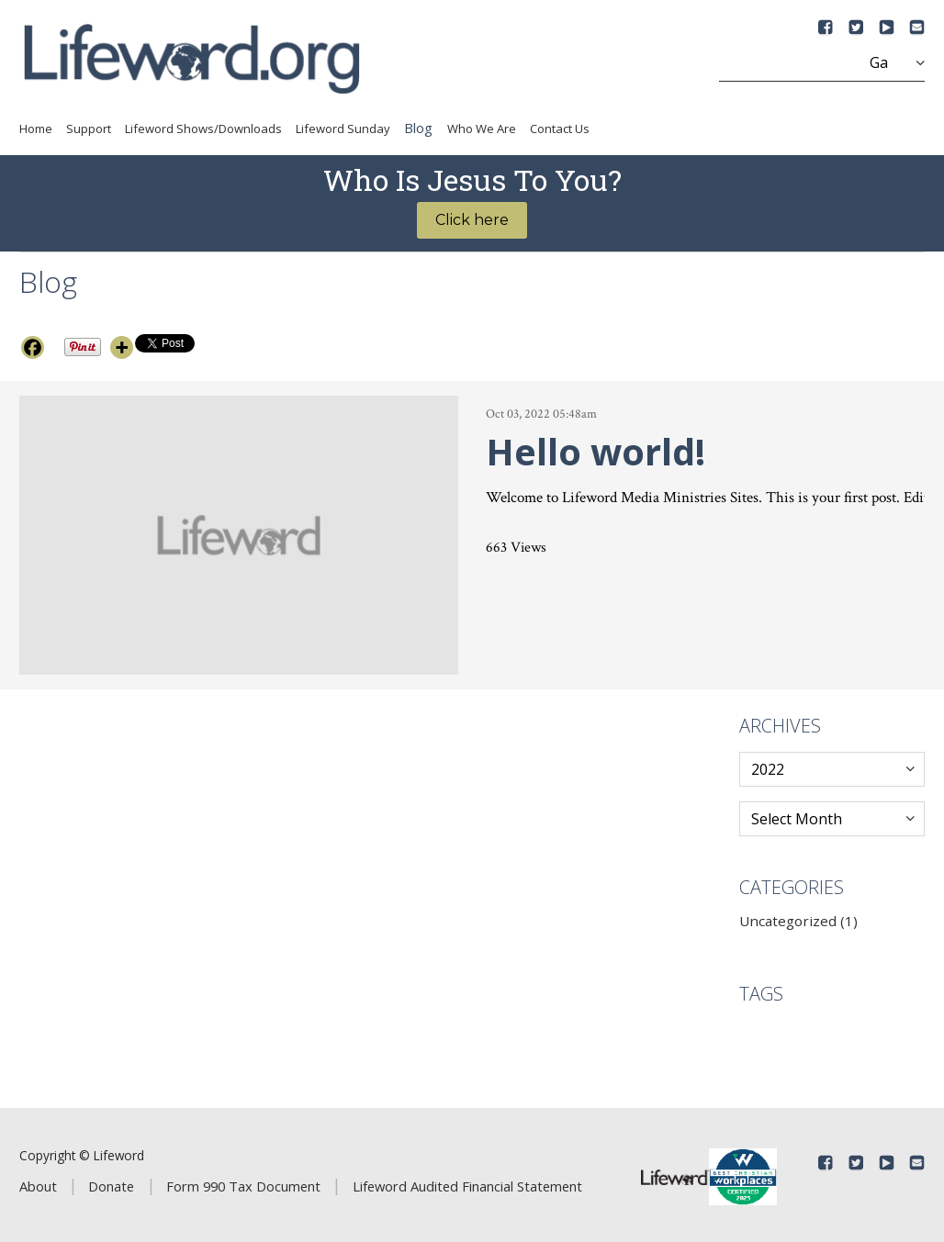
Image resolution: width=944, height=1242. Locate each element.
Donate (111, 1186)
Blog (418, 127)
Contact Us (560, 128)
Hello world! (595, 451)
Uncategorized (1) (798, 921)
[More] (121, 347)
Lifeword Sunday (343, 128)
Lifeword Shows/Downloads (203, 128)
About (38, 1186)
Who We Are (481, 128)
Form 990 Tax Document (243, 1186)
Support (88, 128)
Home (35, 128)
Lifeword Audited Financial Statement (467, 1186)
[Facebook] (32, 347)
